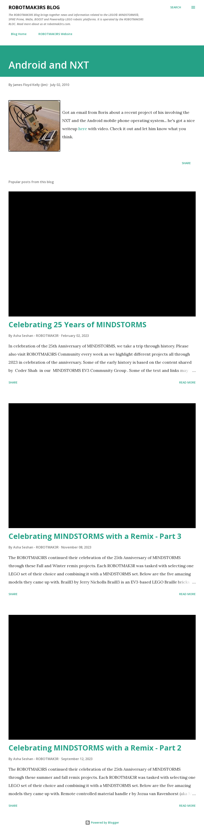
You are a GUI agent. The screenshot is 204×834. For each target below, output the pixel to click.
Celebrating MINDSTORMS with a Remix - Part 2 (95, 748)
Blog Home (16, 34)
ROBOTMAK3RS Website (53, 34)
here (83, 128)
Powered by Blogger (102, 822)
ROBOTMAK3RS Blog (34, 7)
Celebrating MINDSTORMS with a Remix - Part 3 (95, 536)
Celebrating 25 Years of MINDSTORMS (77, 325)
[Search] (175, 7)
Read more (187, 382)
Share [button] (186, 163)
